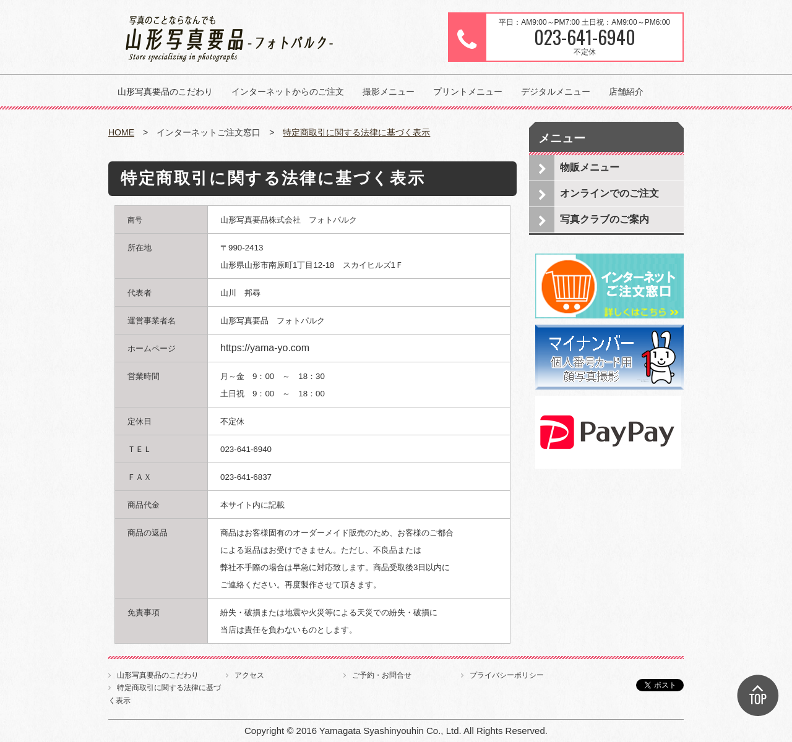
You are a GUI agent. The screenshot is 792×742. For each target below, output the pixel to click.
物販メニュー (589, 167)
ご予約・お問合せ (381, 675)
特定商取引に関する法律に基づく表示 (356, 132)
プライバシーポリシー (507, 675)
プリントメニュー (467, 91)
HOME (121, 132)
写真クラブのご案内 (604, 219)
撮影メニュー (389, 91)
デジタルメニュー (555, 91)
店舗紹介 (626, 91)
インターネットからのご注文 (287, 91)
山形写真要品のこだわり (165, 91)
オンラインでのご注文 (609, 193)
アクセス (249, 675)
